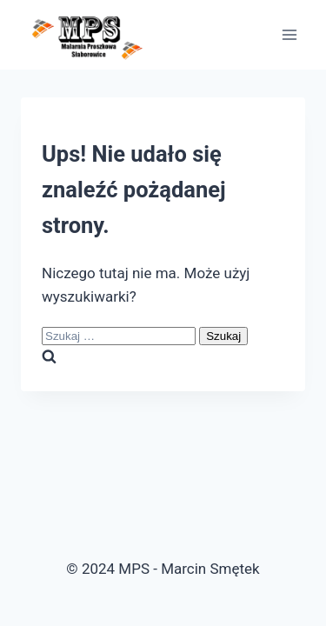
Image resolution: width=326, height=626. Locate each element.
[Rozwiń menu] (289, 34)
